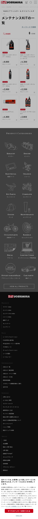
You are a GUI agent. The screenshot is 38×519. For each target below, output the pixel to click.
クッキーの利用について (13, 506)
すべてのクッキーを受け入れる (19, 511)
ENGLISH (19, 515)
